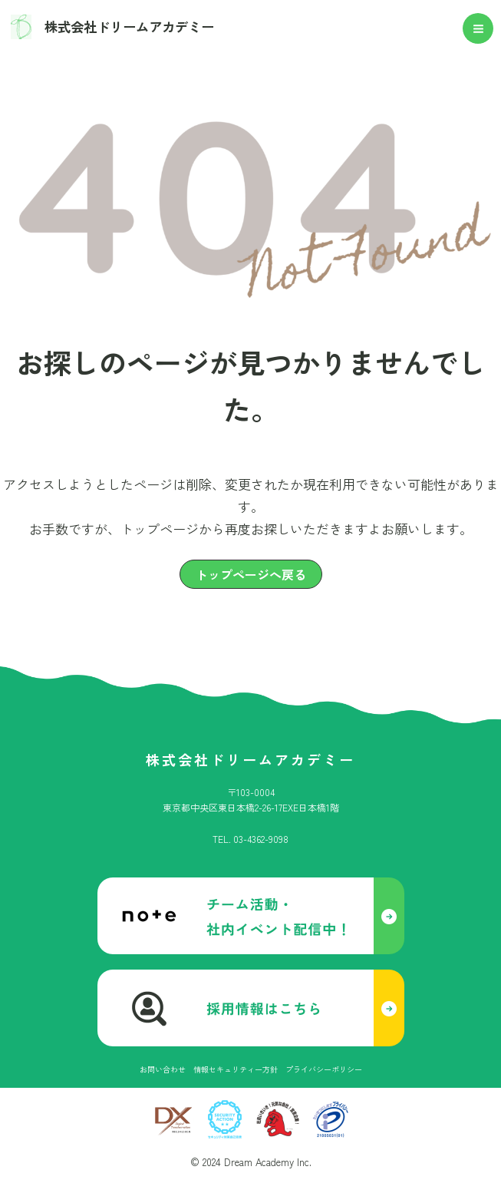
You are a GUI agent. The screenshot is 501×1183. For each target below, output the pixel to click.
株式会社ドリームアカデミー (138, 28)
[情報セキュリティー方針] (235, 1069)
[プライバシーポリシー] (323, 1069)
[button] (251, 575)
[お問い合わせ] (163, 1069)
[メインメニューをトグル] (478, 29)
